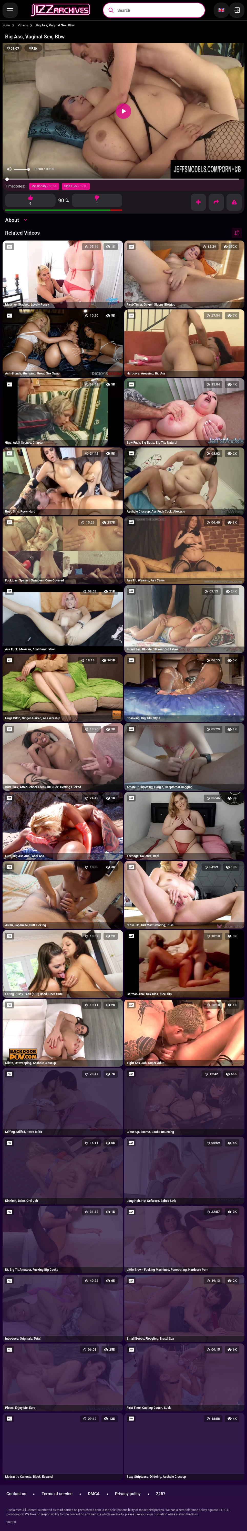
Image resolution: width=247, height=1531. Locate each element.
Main (6, 25)
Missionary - (44, 186)
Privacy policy (128, 1493)
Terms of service (57, 1493)
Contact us (16, 1493)
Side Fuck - (76, 186)
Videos (23, 25)
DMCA (94, 1493)
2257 (161, 1493)
